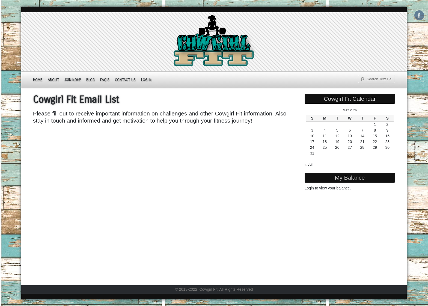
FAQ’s (104, 80)
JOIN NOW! (72, 80)
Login (309, 188)
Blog (90, 80)
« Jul (309, 164)
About (53, 80)
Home (37, 80)
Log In (146, 80)
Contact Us (125, 80)
